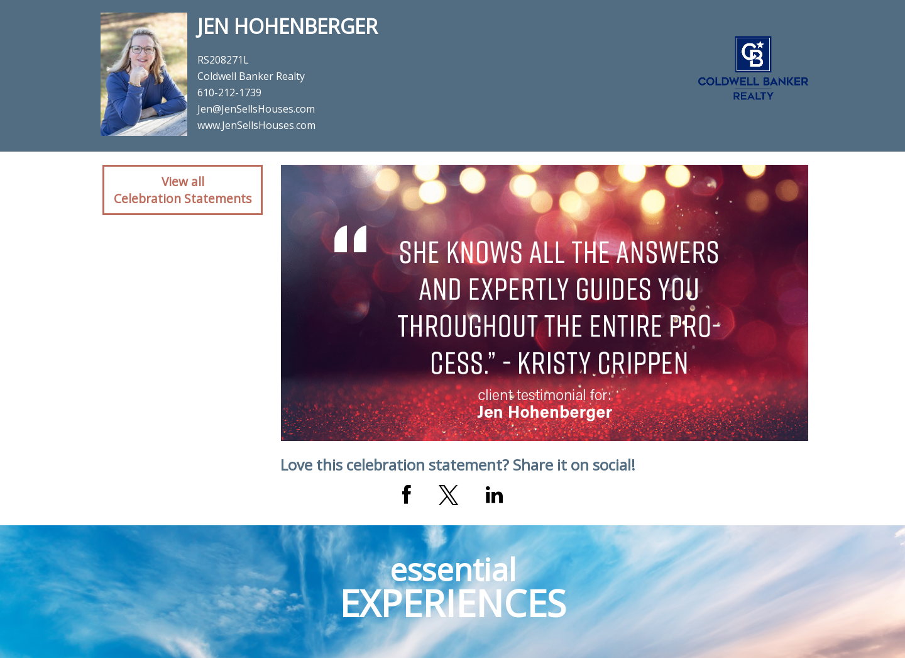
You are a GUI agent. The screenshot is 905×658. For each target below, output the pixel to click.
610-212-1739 (229, 92)
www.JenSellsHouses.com (256, 125)
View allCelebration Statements (182, 190)
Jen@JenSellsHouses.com (256, 109)
